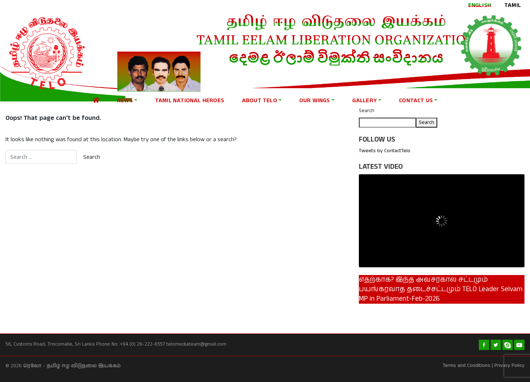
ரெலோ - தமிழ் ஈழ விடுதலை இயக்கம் (72, 366)
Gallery (364, 100)
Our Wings (314, 100)
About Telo (259, 100)
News (125, 100)
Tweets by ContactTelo (384, 150)
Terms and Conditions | (468, 365)
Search (366, 110)
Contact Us (416, 100)
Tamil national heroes (189, 100)
